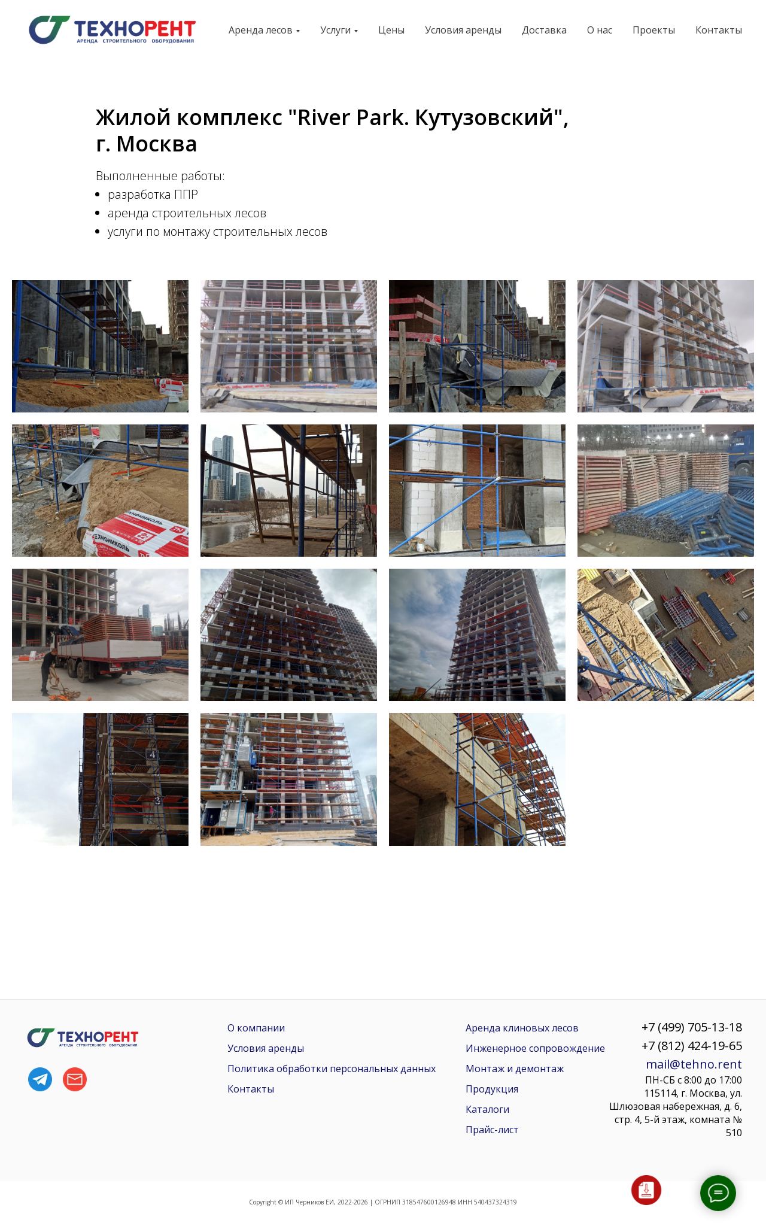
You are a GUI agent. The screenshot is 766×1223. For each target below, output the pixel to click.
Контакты (718, 30)
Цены (391, 30)
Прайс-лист (492, 1129)
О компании (256, 1027)
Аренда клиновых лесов (522, 1027)
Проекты (654, 30)
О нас (599, 30)
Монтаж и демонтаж (515, 1068)
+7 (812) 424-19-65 (692, 1045)
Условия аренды (463, 30)
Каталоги (487, 1109)
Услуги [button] (335, 30)
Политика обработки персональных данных (331, 1068)
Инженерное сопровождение (535, 1048)
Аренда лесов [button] (261, 30)
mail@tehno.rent (694, 1064)
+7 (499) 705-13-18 (692, 1027)
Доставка (544, 30)
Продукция (492, 1088)
